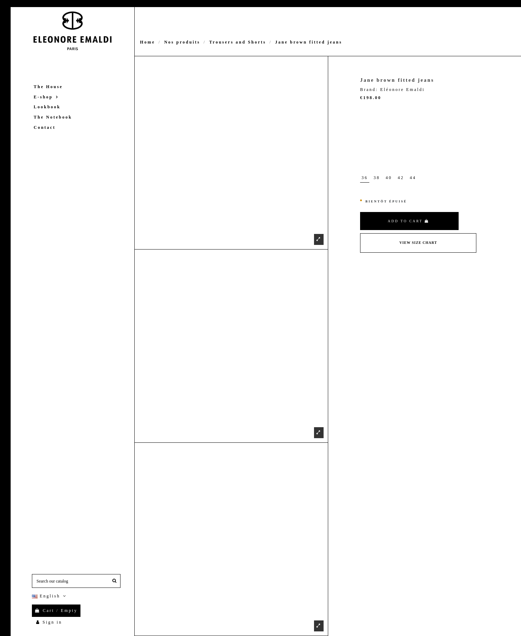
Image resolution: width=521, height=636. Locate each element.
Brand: (369, 89)
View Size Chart (418, 243)
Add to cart (408, 221)
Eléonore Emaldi (402, 89)
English (50, 596)
